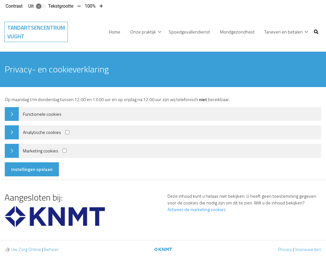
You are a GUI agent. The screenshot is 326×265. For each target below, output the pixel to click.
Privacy (285, 249)
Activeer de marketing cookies (196, 209)
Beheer (51, 249)
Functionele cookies (42, 114)
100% (90, 6)
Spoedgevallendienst (189, 31)
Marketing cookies (40, 150)
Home (114, 31)
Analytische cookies (42, 132)
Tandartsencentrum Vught (36, 31)
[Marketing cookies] (64, 151)
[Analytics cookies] (67, 132)
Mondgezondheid (237, 31)
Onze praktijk (143, 31)
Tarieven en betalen (283, 31)
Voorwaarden (308, 249)
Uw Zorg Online (26, 249)
